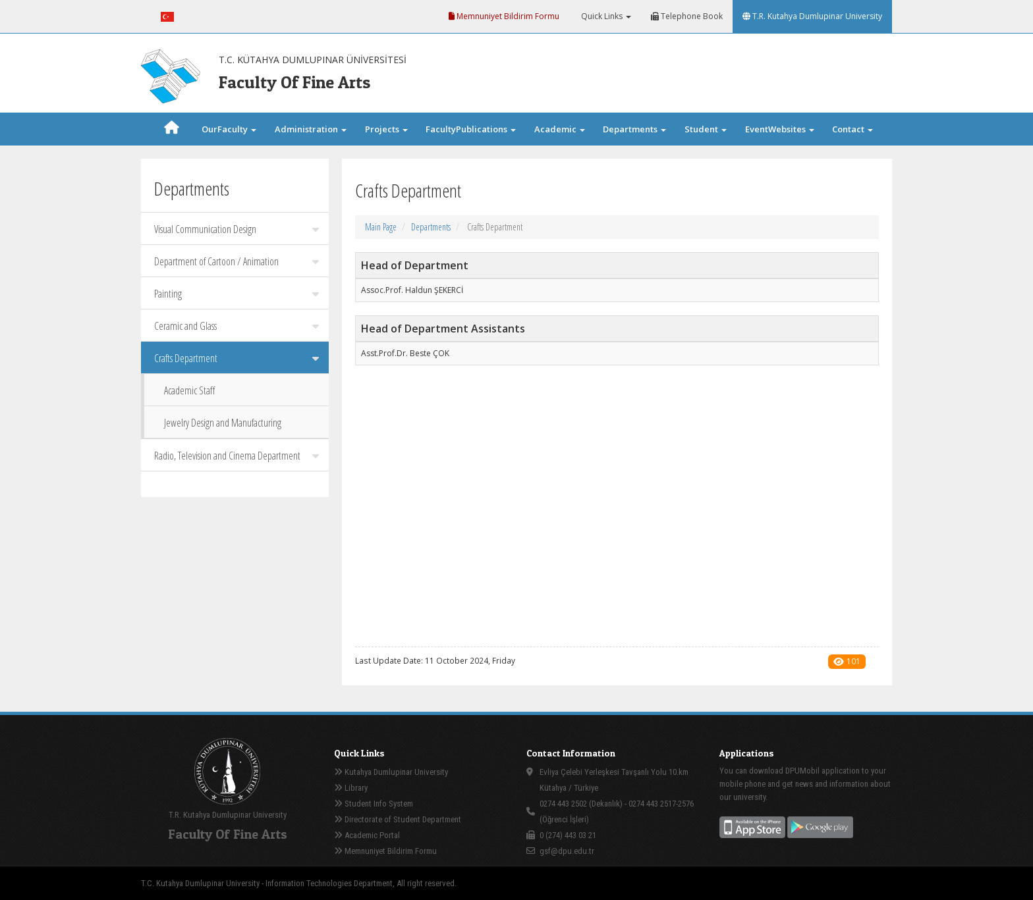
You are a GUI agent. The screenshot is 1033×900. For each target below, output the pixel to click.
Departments (431, 227)
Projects (386, 129)
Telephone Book (687, 16)
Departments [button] (634, 129)
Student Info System (373, 803)
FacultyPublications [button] (471, 129)
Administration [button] (311, 129)
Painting (236, 293)
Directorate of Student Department (397, 819)
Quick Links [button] (605, 16)
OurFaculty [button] (229, 129)
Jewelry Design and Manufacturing (222, 422)
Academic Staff (189, 390)
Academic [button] (559, 129)
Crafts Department (236, 358)
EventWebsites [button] (779, 129)
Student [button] (705, 129)
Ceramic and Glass (236, 326)
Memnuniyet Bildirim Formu (504, 16)
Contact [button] (852, 129)
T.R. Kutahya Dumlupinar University (812, 16)
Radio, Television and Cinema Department (236, 455)
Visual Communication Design (236, 229)
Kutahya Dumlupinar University (391, 772)
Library (351, 788)
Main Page (381, 227)
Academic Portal (367, 835)
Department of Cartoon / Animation (236, 261)
